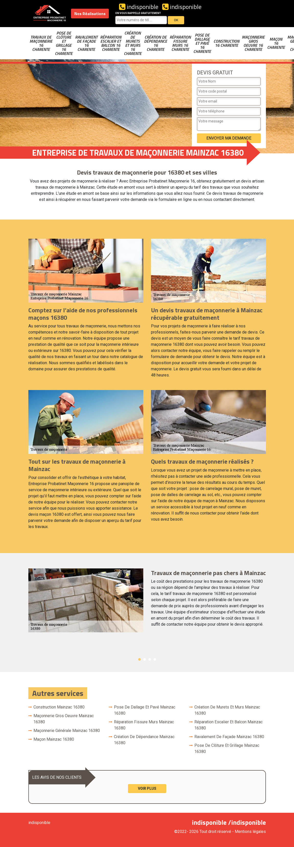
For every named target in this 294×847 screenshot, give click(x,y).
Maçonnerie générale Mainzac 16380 (66, 730)
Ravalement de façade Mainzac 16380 (229, 736)
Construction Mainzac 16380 (59, 707)
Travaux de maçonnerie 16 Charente (41, 43)
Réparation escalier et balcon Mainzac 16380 (228, 724)
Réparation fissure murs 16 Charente (180, 43)
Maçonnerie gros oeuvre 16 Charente (253, 43)
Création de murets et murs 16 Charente (133, 43)
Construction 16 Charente (226, 43)
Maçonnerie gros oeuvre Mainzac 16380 (63, 718)
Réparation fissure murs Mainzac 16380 (144, 724)
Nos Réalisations (89, 13)
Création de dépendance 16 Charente (155, 43)
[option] (147, 600)
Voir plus (147, 788)
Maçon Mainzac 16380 (53, 739)
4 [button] (155, 659)
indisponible (138, 6)
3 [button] (149, 659)
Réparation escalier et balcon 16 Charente (110, 43)
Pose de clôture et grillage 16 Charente (64, 43)
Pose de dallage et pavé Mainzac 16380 (144, 710)
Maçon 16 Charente (276, 43)
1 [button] (139, 659)
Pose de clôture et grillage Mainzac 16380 (226, 748)
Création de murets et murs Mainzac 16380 (227, 710)
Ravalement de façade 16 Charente (86, 43)
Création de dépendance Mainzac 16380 (144, 739)
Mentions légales (250, 831)
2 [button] (144, 659)
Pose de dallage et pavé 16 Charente (202, 43)
